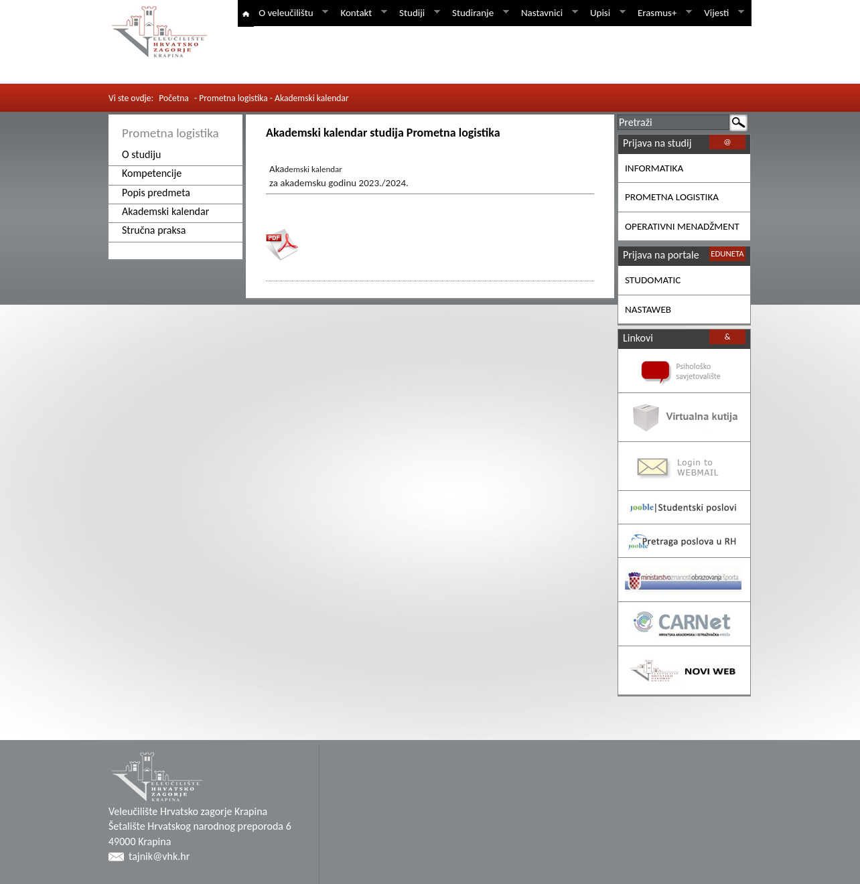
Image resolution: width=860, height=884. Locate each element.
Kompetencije (152, 173)
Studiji (417, 13)
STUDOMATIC (652, 280)
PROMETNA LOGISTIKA (672, 197)
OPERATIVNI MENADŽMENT (682, 226)
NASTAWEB (648, 309)
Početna (174, 98)
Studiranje (478, 13)
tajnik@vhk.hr (159, 856)
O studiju (141, 154)
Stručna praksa (154, 230)
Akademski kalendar (165, 211)
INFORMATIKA (654, 168)
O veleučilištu (291, 13)
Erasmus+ (662, 13)
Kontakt (361, 13)
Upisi (605, 13)
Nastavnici (547, 13)
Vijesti (721, 13)
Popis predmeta (156, 192)
